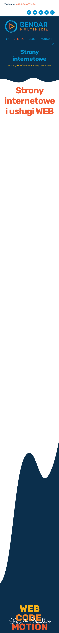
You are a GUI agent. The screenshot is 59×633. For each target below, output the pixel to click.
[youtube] (35, 12)
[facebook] (29, 12)
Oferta (27, 65)
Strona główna (15, 65)
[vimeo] (41, 12)
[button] (53, 44)
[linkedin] (46, 12)
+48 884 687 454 (26, 4)
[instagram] (52, 12)
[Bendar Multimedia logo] (26, 20)
